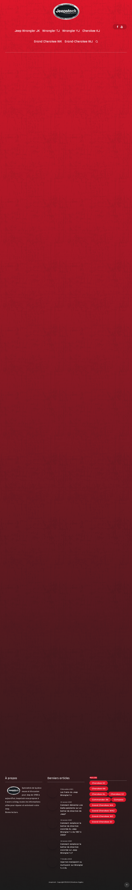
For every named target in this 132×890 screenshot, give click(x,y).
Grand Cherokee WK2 (103, 810)
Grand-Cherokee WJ (79, 41)
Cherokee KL (98, 794)
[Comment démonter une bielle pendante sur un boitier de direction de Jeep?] (52, 805)
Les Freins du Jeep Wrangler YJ (69, 794)
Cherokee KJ (91, 31)
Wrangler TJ (51, 31)
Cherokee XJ (117, 794)
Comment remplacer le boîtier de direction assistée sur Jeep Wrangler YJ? (70, 848)
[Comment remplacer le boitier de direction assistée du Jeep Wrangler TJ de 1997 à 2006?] (52, 823)
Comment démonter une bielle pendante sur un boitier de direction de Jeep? (71, 809)
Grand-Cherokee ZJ (102, 822)
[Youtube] (122, 26)
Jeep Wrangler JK (27, 31)
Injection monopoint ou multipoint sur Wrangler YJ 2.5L (71, 865)
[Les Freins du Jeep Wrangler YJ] (52, 792)
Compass (118, 799)
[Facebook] (117, 26)
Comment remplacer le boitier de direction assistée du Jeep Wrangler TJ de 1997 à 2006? (70, 829)
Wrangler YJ (71, 31)
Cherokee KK (99, 788)
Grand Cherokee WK (48, 41)
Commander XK (100, 799)
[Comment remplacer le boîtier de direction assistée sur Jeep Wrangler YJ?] (52, 844)
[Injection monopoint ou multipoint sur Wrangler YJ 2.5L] (52, 862)
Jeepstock (52, 882)
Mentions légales (77, 882)
